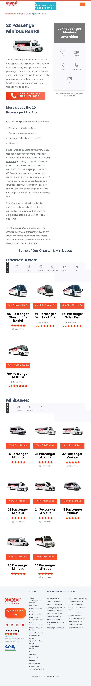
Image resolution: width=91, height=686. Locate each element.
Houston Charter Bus (54, 614)
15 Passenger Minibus (18, 455)
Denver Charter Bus (76, 616)
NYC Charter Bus (53, 599)
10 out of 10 (9, 636)
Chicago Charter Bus (54, 605)
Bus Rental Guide (35, 614)
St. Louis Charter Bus (76, 605)
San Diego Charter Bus (55, 628)
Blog (31, 651)
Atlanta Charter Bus (54, 620)
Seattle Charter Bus (76, 602)
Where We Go (34, 606)
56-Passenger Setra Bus (72, 315)
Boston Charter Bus (54, 602)
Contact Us (33, 657)
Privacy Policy (34, 666)
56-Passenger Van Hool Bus (45, 315)
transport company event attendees (25, 153)
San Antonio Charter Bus (77, 599)
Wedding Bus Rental (34, 647)
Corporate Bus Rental (34, 637)
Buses (31, 612)
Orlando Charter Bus (54, 611)
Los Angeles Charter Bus (56, 608)
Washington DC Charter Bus (56, 623)
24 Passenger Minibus (45, 511)
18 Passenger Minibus (72, 511)
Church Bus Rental (35, 633)
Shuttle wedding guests (18, 149)
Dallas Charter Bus (54, 617)
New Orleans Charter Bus (77, 613)
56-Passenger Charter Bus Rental (18, 317)
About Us (32, 660)
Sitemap (32, 654)
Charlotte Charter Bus (77, 619)
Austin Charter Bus (75, 625)
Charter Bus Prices (35, 609)
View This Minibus (18, 445)
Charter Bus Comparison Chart (36, 618)
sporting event (19, 165)
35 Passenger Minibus (45, 455)
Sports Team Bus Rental (35, 642)
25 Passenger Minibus (45, 567)
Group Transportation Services (35, 600)
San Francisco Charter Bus (77, 609)
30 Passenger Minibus (72, 455)
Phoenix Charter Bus (76, 628)
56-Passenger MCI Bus (18, 375)
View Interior (18, 329)
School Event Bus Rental (35, 629)
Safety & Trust (34, 663)
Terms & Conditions (36, 669)
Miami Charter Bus (75, 622)
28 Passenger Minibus (18, 511)
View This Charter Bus (18, 305)
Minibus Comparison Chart (36, 624)
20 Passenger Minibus (18, 567)
